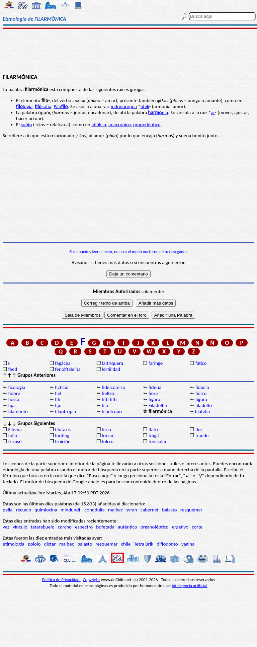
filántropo (112, 411)
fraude (202, 435)
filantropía (65, 411)
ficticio (61, 387)
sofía (43, 106)
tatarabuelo (43, 527)
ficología (16, 387)
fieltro (108, 393)
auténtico (127, 527)
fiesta (13, 399)
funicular (158, 441)
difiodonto (167, 544)
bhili (145, 106)
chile (126, 544)
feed (12, 369)
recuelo (23, 510)
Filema (14, 429)
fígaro (154, 399)
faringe (156, 363)
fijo (58, 405)
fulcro (107, 441)
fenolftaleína (68, 369)
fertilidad (111, 369)
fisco (106, 429)
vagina (187, 544)
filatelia (202, 411)
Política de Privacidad (61, 579)
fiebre (14, 393)
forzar (108, 435)
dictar (50, 544)
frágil (154, 435)
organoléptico (155, 527)
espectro (84, 527)
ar (213, 112)
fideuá (155, 387)
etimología (13, 544)
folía (12, 435)
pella (7, 510)
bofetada (105, 527)
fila (105, 405)
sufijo (26, 125)
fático (201, 363)
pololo (34, 544)
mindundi (70, 510)
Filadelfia (158, 405)
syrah (131, 510)
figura (201, 399)
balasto (169, 510)
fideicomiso (113, 387)
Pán (61, 106)
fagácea (62, 363)
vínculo (20, 527)
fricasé (14, 441)
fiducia (202, 387)
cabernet (150, 510)
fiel (58, 393)
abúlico (98, 125)
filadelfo (203, 405)
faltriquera (112, 363)
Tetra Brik (143, 544)
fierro (201, 393)
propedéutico (147, 125)
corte (197, 527)
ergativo (180, 527)
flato (153, 429)
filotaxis (63, 429)
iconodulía (93, 510)
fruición (63, 441)
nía (158, 112)
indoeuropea (124, 106)
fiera (153, 393)
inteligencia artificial (189, 585)
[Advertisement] (128, 51)
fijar (12, 405)
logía (24, 106)
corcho (65, 527)
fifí (57, 399)
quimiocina (45, 510)
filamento (18, 411)
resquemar (191, 510)
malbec (115, 510)
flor (198, 429)
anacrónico (119, 125)
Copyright (91, 579)
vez (6, 527)
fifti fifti (109, 399)
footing (62, 435)
